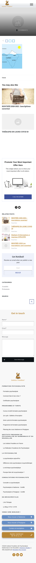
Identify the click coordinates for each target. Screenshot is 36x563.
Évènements (6, 289)
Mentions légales (25, 548)
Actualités (5, 286)
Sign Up (18, 272)
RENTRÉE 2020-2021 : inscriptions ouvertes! (18, 100)
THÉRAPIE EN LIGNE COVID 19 (18, 124)
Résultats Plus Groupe (19, 549)
